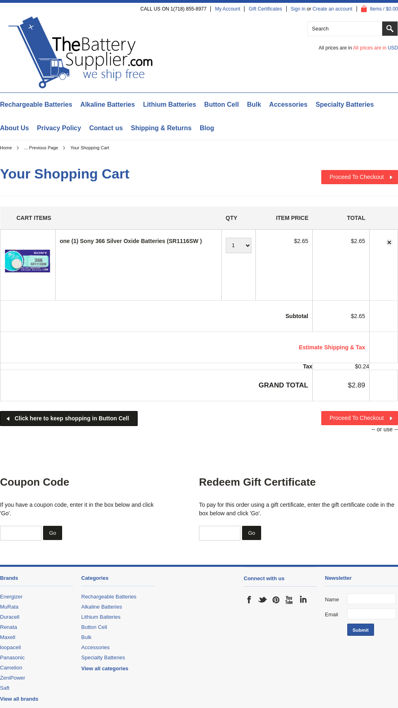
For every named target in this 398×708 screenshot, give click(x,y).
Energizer (11, 597)
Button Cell (221, 104)
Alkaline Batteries (107, 104)
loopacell (10, 647)
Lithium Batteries (169, 104)
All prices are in (375, 48)
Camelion (11, 668)
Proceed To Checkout (356, 177)
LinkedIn (303, 599)
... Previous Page (41, 147)
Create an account (333, 9)
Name (332, 599)
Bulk (254, 104)
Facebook (249, 599)
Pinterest (276, 599)
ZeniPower (12, 678)
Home (6, 147)
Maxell (7, 637)
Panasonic (12, 657)
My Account (227, 9)
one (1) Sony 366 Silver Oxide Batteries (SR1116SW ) (131, 241)
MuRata (9, 607)
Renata (8, 627)
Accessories (288, 104)
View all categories (104, 668)
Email (331, 614)
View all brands (19, 699)
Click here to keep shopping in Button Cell (72, 418)
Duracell (9, 617)
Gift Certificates (265, 9)
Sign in (298, 9)
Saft (4, 688)
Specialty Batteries (345, 104)
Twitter (262, 599)
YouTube (289, 599)
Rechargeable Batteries (36, 104)
